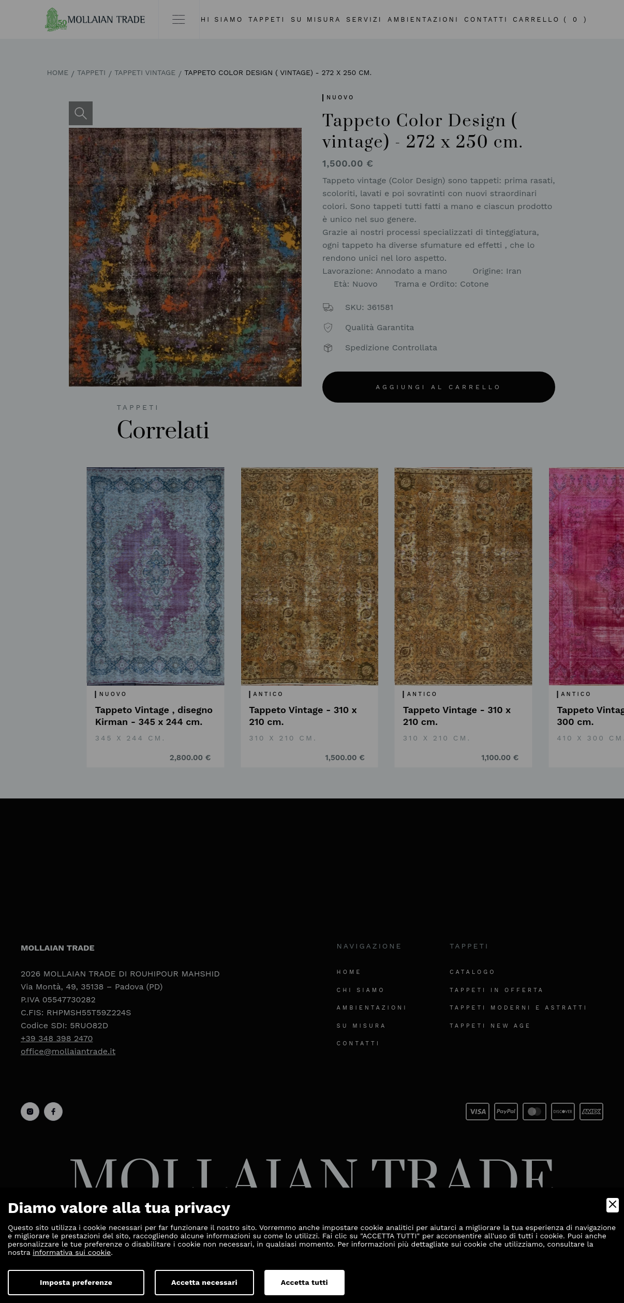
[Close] (612, 1205)
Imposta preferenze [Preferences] (76, 1282)
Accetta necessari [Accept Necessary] (204, 1282)
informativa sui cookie (72, 1252)
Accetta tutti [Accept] (304, 1282)
